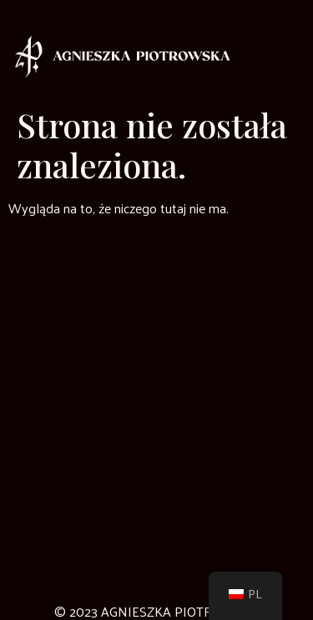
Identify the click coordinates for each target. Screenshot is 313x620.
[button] (283, 50)
